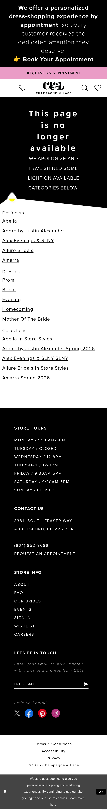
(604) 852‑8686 (31, 546)
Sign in (22, 618)
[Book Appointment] (53, 73)
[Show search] (84, 88)
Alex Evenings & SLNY (28, 241)
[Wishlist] (97, 88)
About (22, 585)
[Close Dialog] (5, 792)
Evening (11, 300)
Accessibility (53, 752)
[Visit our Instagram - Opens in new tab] (56, 714)
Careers (24, 635)
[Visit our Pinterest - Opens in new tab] (42, 714)
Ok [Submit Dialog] (101, 793)
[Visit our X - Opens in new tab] (17, 714)
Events (22, 610)
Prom (8, 281)
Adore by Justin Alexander (33, 231)
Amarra (10, 261)
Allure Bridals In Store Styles (35, 369)
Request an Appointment (45, 554)
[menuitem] (9, 88)
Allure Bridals (18, 251)
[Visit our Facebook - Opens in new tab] (29, 714)
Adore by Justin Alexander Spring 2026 (48, 349)
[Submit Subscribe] (89, 685)
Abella (9, 222)
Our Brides (27, 601)
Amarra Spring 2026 (26, 378)
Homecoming (17, 310)
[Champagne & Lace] (53, 88)
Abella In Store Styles (27, 339)
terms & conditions (53, 745)
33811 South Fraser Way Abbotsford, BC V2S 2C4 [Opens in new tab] (43, 525)
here (53, 806)
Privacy (53, 759)
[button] (9, 88)
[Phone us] (22, 88)
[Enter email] (53, 685)
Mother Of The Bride (26, 320)
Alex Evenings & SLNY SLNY (35, 359)
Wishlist (24, 626)
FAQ (18, 593)
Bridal (9, 290)
